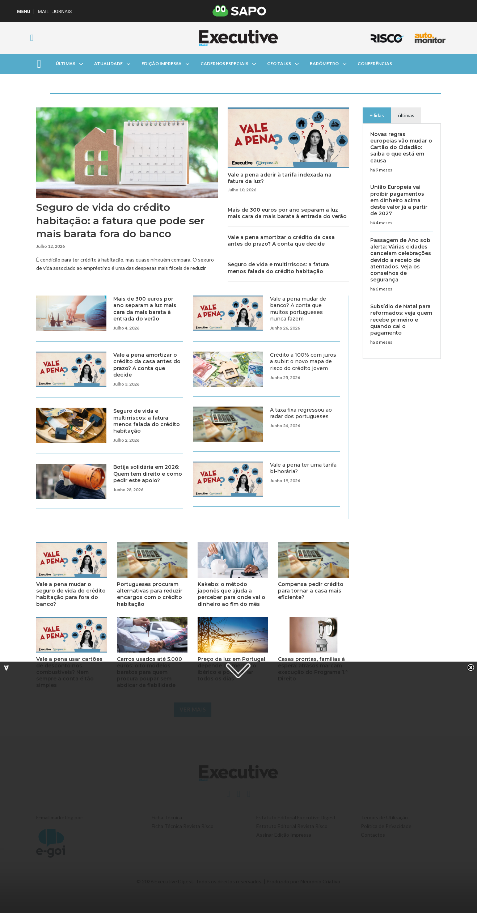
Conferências (375, 63)
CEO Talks (279, 63)
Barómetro (324, 63)
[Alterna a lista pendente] (81, 64)
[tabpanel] (401, 241)
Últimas (65, 63)
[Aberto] (39, 63)
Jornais (62, 11)
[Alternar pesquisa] (32, 38)
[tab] (377, 115)
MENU (23, 11)
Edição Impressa (162, 63)
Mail (43, 11)
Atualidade (108, 63)
